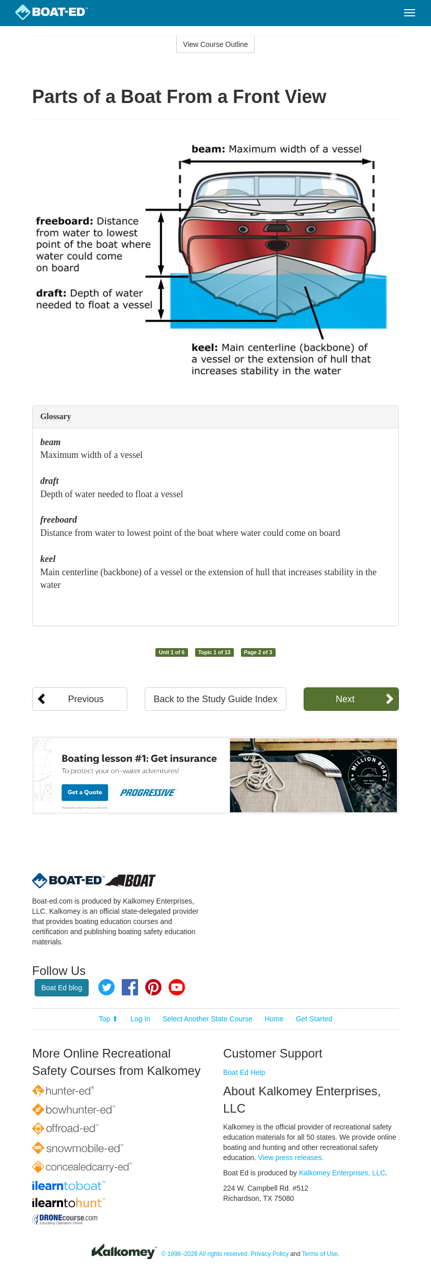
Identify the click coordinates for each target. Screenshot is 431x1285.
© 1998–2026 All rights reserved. (205, 1253)
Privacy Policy (269, 1253)
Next (345, 699)
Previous (86, 699)
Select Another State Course (208, 1019)
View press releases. (291, 1157)
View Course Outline (215, 44)
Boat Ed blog (61, 988)
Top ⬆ (108, 1019)
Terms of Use (320, 1253)
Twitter (106, 987)
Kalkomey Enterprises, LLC (342, 1173)
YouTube (177, 987)
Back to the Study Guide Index (215, 699)
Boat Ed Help (244, 1072)
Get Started (314, 1019)
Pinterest (153, 987)
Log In (140, 1019)
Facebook (130, 987)
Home (273, 1019)
